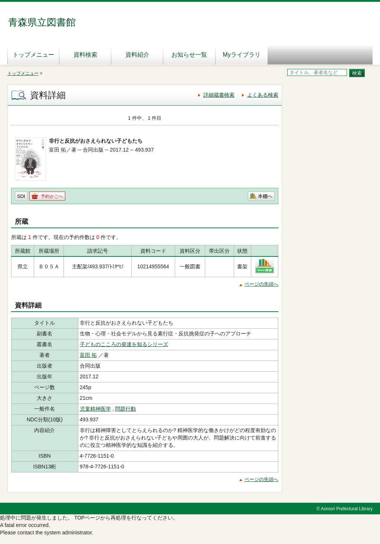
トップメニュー (33, 55)
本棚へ (265, 196)
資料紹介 (137, 55)
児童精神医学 (95, 409)
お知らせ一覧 (189, 55)
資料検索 (85, 55)
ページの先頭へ (261, 284)
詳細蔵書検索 (219, 95)
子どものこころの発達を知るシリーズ (124, 344)
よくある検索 (262, 95)
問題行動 (125, 409)
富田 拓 (88, 355)
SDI (21, 196)
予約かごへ (52, 196)
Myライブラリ (241, 55)
